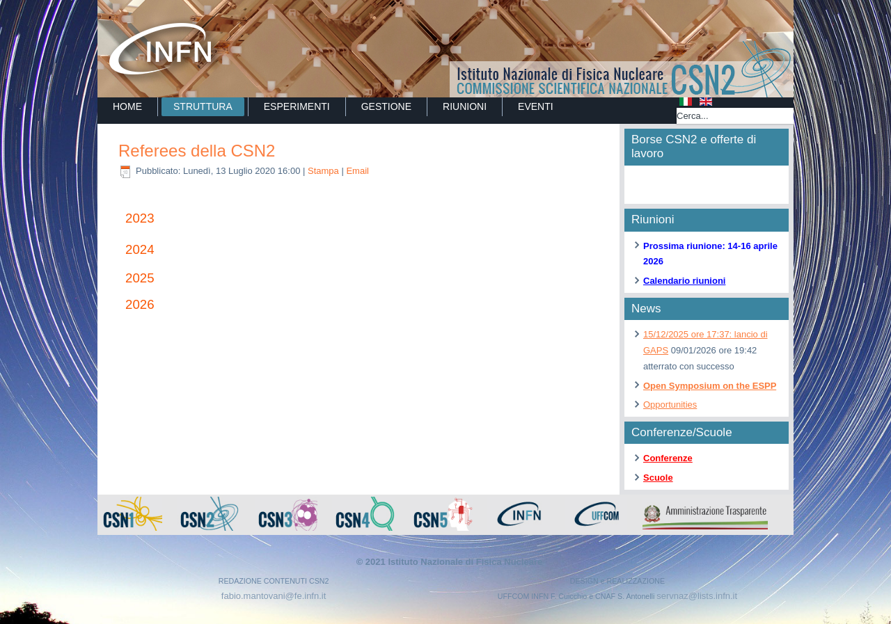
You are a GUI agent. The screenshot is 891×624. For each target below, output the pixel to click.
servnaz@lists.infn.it (696, 596)
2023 (140, 218)
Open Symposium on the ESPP (709, 386)
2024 (140, 249)
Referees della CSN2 (196, 150)
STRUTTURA (202, 106)
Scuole (658, 477)
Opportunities (670, 404)
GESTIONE (386, 106)
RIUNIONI (465, 106)
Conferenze (668, 458)
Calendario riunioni (684, 280)
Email (357, 171)
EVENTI (535, 106)
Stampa (324, 171)
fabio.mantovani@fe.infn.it (273, 596)
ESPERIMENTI (297, 106)
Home (127, 106)
